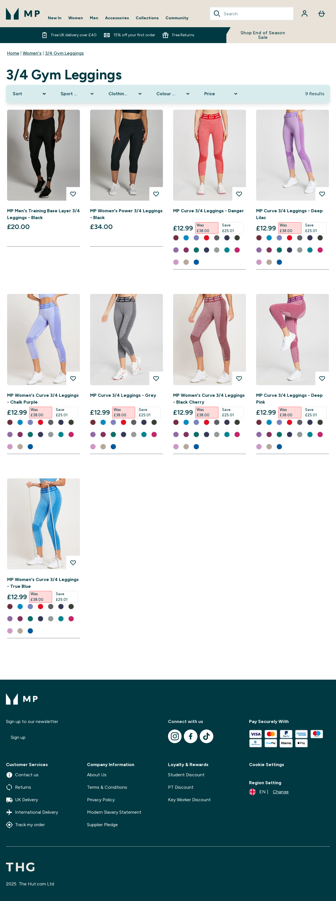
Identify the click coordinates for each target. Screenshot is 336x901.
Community (176, 18)
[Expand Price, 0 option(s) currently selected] (221, 94)
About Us (97, 774)
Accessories (117, 18)
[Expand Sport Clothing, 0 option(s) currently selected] (77, 94)
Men (94, 18)
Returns (18, 787)
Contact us (22, 774)
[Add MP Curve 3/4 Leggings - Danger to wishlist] (239, 194)
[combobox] (252, 13)
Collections (147, 18)
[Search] (217, 13)
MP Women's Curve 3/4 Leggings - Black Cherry (209, 399)
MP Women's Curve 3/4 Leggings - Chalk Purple (43, 399)
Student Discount (186, 774)
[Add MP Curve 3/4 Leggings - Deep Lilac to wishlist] (322, 194)
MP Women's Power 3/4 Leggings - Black (126, 214)
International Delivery (32, 812)
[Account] (304, 14)
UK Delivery (22, 799)
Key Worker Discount (189, 799)
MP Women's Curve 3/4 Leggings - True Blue (43, 583)
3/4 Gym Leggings (64, 53)
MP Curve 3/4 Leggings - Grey (123, 395)
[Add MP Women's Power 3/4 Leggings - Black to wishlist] (156, 194)
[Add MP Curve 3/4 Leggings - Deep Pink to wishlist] (322, 378)
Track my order (25, 824)
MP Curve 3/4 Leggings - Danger (208, 210)
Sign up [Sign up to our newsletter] (18, 737)
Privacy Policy (101, 799)
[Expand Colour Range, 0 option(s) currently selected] (173, 94)
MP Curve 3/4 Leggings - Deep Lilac (289, 214)
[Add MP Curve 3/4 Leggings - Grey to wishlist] (156, 378)
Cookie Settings (266, 764)
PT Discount (180, 787)
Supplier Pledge (102, 824)
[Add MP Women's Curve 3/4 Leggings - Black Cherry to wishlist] (239, 378)
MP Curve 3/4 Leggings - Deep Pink (289, 399)
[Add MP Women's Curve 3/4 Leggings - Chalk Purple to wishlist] (73, 378)
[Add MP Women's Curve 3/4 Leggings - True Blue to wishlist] (73, 562)
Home (13, 53)
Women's (32, 53)
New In (54, 18)
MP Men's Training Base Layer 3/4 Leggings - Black (43, 214)
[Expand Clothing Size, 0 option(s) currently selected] (125, 94)
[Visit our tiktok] (206, 736)
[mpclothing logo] (23, 13)
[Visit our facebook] (190, 736)
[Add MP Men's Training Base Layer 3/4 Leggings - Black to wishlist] (73, 194)
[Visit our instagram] (175, 736)
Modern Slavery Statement (114, 812)
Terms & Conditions (107, 787)
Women (75, 18)
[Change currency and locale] (269, 791)
